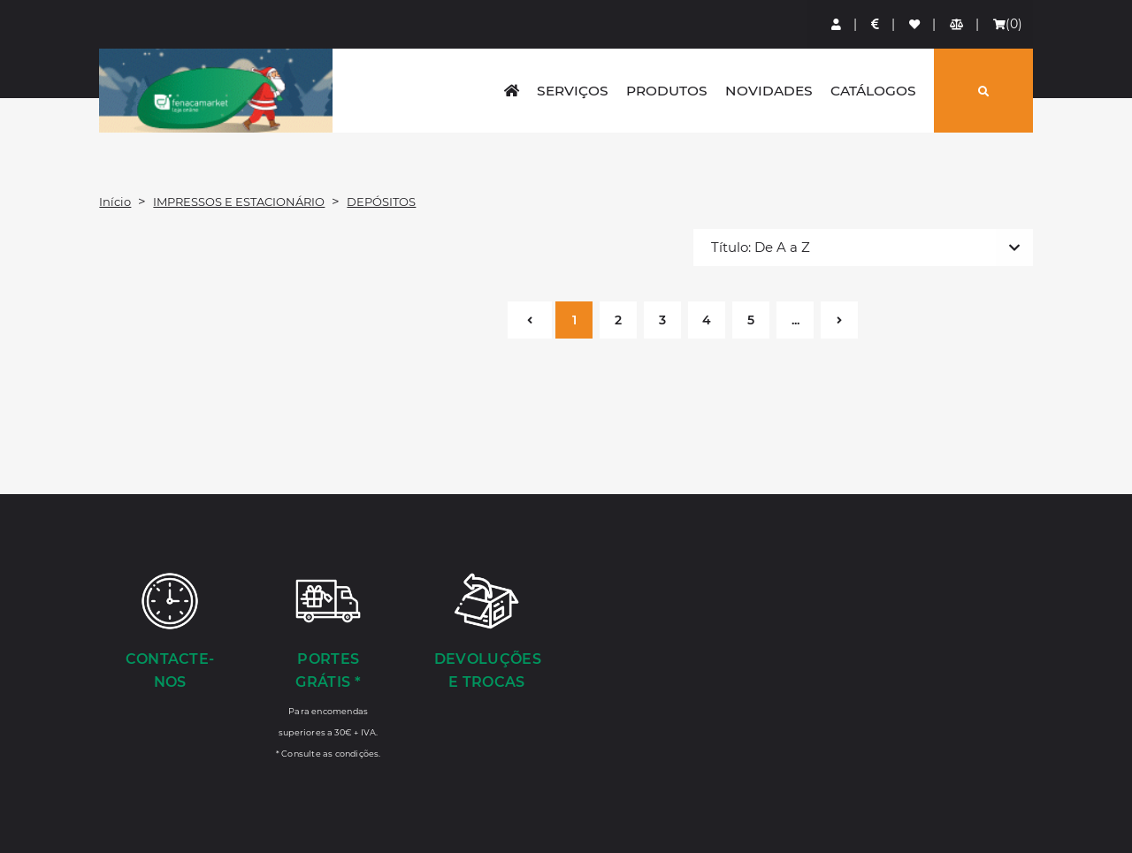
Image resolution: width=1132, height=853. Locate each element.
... (795, 320)
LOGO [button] (216, 91)
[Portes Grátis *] (328, 665)
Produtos (667, 90)
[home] (511, 91)
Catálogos (873, 90)
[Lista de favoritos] (915, 24)
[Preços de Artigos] (876, 24)
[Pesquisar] (983, 91)
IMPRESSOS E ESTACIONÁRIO (239, 201)
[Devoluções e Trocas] (487, 633)
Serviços (572, 90)
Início (115, 201)
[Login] (837, 24)
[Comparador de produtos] (957, 24)
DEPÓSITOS (381, 201)
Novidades (769, 90)
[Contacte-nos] (169, 633)
